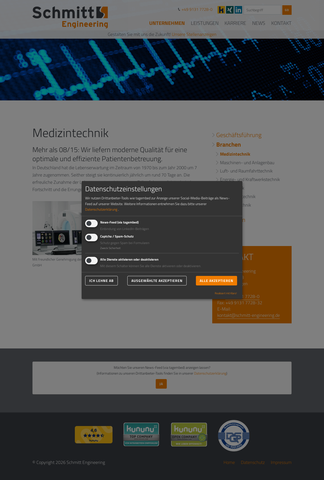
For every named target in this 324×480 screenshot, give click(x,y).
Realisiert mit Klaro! (226, 293)
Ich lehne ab (101, 280)
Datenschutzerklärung (101, 209)
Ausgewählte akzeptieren (157, 280)
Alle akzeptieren (216, 280)
